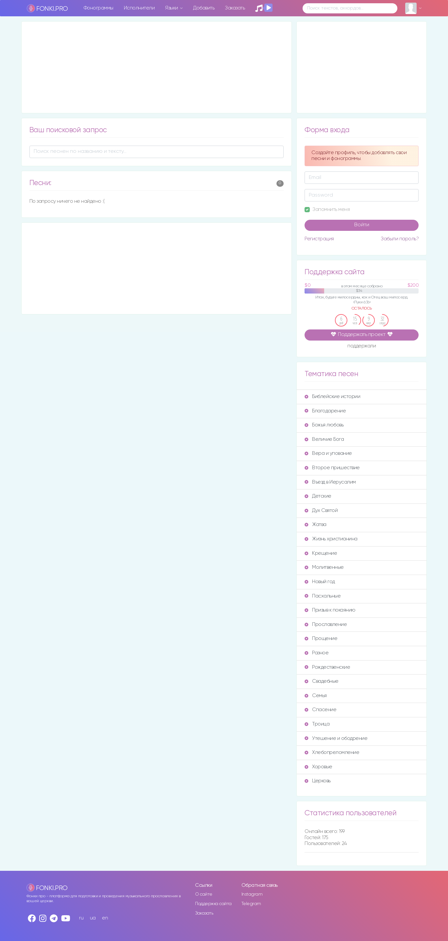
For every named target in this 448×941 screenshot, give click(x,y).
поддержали (361, 346)
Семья (316, 695)
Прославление (326, 624)
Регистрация (319, 238)
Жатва (315, 524)
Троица (317, 724)
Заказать (235, 8)
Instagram (252, 894)
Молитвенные (324, 567)
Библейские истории (332, 396)
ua (93, 918)
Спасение (320, 709)
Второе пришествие (332, 467)
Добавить (203, 8)
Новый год (320, 581)
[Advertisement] (157, 67)
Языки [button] (172, 8)
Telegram (251, 903)
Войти (361, 225)
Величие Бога (324, 439)
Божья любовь (324, 425)
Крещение (321, 553)
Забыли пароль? (400, 238)
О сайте (203, 894)
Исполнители (139, 8)
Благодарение (325, 410)
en (105, 918)
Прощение (321, 638)
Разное (316, 652)
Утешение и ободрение (336, 738)
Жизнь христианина (331, 538)
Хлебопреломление (332, 752)
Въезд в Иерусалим (330, 482)
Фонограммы (98, 8)
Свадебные (322, 681)
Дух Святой (321, 510)
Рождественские (327, 667)
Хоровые (318, 766)
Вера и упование (328, 453)
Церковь (318, 780)
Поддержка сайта (213, 903)
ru (81, 918)
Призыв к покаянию (330, 610)
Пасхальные (322, 596)
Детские (318, 496)
